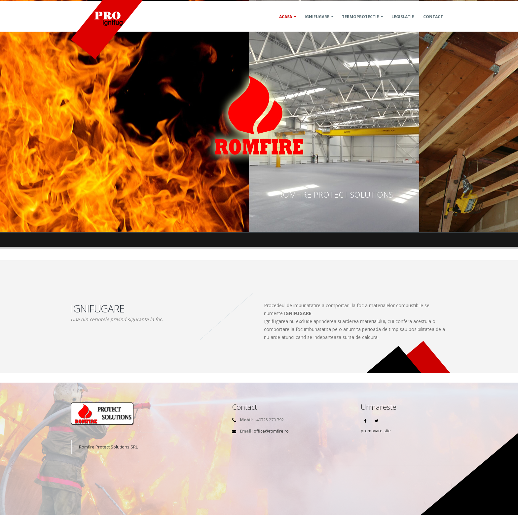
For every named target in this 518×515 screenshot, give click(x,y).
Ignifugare (317, 24)
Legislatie (402, 24)
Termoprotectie (360, 24)
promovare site (376, 431)
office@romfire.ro (271, 431)
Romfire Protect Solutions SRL (108, 447)
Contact (433, 24)
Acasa (285, 24)
